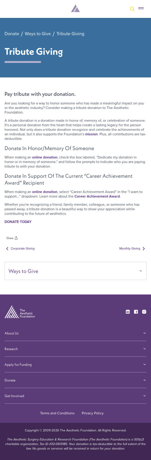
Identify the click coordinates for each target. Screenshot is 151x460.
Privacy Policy (93, 413)
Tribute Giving (70, 34)
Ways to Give (38, 34)
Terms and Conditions (57, 413)
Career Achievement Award (97, 196)
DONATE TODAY (18, 221)
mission (91, 134)
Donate (12, 34)
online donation (44, 157)
